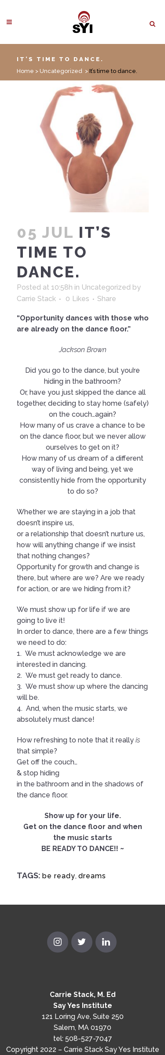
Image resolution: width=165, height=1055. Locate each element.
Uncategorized (61, 71)
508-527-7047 (88, 1038)
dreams (92, 876)
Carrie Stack (36, 299)
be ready (58, 876)
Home (25, 71)
